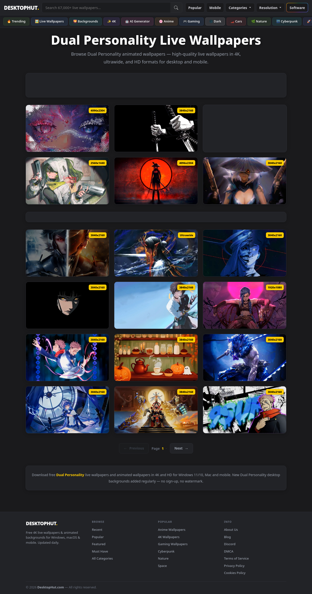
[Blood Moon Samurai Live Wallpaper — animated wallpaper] (156, 181)
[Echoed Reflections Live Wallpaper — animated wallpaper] (156, 357)
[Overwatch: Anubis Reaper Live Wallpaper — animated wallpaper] (156, 409)
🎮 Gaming (191, 21)
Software (297, 7)
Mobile (215, 7)
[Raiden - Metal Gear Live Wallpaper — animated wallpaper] (67, 253)
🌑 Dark (215, 21)
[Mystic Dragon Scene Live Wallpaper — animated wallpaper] (156, 253)
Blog (227, 537)
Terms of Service (236, 558)
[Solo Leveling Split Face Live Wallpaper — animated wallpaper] (244, 253)
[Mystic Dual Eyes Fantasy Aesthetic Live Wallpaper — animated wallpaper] (67, 128)
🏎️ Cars (236, 21)
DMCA (228, 551)
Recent (97, 529)
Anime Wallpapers (171, 529)
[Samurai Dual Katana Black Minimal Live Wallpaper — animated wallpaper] (156, 128)
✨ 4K (111, 21)
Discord (229, 544)
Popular (195, 7)
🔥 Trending (16, 21)
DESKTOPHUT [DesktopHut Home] (21, 8)
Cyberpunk (166, 551)
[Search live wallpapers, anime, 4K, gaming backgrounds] (106, 7)
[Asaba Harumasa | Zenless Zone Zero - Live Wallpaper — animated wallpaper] (156, 305)
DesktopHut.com (50, 587)
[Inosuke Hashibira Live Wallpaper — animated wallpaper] (244, 357)
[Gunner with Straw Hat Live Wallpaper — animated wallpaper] (244, 181)
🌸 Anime (166, 21)
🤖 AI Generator (137, 21)
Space (162, 565)
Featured (99, 544)
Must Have (100, 551)
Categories (240, 7)
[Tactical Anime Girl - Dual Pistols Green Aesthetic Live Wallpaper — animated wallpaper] (67, 181)
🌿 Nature (259, 21)
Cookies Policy (234, 573)
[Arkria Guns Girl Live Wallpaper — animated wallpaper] (67, 409)
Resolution (270, 7)
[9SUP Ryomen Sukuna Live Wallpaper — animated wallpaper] (244, 409)
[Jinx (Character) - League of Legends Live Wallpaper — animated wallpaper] (244, 305)
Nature (163, 558)
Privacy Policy (234, 565)
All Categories (102, 558)
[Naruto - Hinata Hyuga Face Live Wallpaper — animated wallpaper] (67, 305)
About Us (231, 529)
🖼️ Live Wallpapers (49, 21)
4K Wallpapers (168, 537)
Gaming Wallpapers (173, 544)
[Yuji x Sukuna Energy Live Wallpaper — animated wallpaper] (67, 357)
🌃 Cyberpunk (287, 21)
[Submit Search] (176, 7)
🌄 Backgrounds (85, 21)
